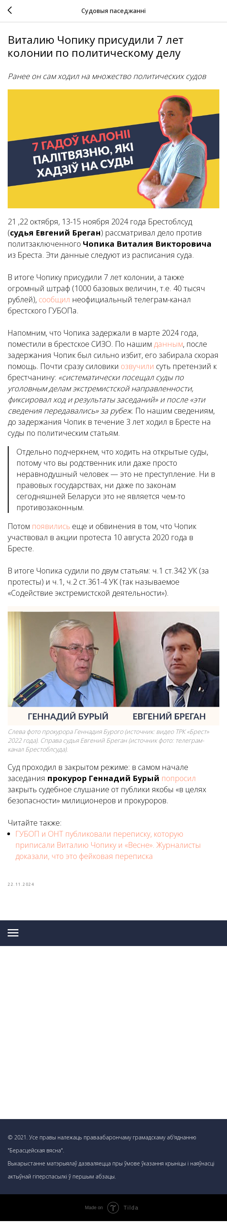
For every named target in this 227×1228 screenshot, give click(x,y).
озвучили (138, 369)
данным (168, 347)
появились (51, 529)
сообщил (54, 303)
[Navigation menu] (13, 940)
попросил (178, 781)
